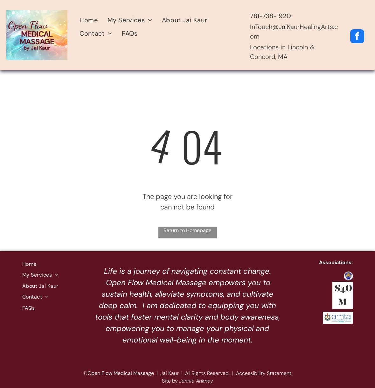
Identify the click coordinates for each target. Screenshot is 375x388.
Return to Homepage (187, 230)
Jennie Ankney (196, 380)
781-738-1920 (270, 16)
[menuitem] (88, 20)
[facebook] (357, 37)
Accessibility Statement (263, 373)
